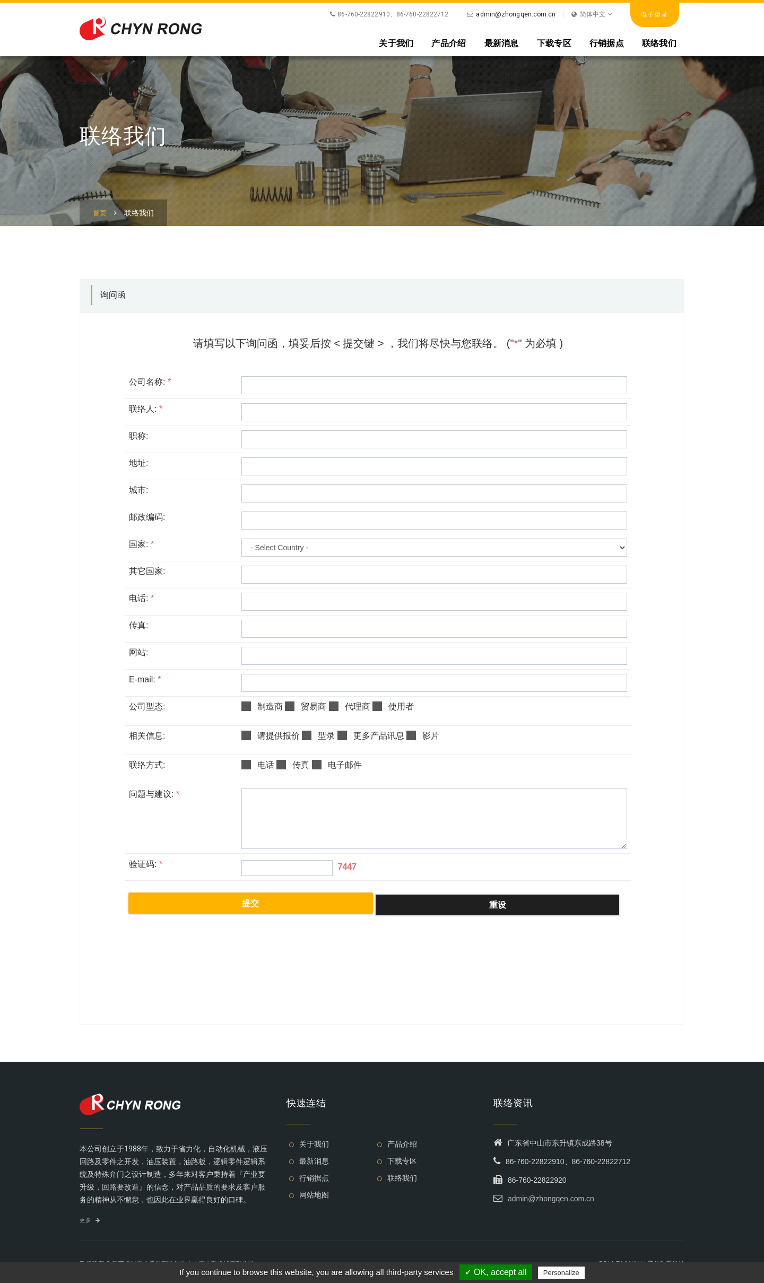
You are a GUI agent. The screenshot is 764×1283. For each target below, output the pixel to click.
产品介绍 (448, 43)
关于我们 (396, 43)
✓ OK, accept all (496, 1272)
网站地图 (314, 1195)
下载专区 (554, 43)
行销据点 (606, 43)
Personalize (561, 1273)
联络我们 (659, 43)
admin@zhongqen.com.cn (515, 14)
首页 (100, 213)
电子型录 (654, 14)
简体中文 (591, 14)
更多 (90, 1220)
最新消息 (501, 43)
